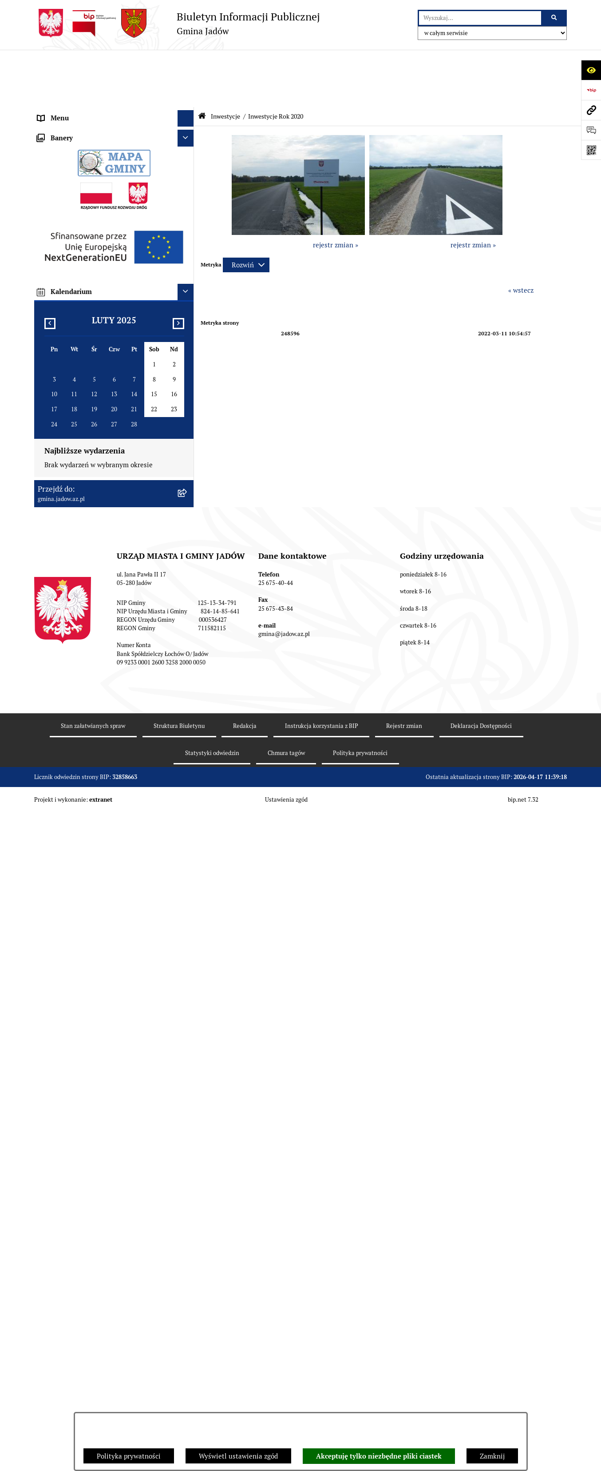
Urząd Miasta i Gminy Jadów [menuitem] (80, 77)
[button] (298, 175)
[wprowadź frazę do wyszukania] (480, 18)
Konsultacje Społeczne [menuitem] (71, 177)
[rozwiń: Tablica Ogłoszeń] (187, 194)
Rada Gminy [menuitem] (56, 111)
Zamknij (492, 1456)
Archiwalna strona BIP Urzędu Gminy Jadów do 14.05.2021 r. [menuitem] (104, 779)
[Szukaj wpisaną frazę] (554, 18)
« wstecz (521, 233)
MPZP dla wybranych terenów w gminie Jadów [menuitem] (107, 758)
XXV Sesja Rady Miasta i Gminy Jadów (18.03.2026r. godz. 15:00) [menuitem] (95, 806)
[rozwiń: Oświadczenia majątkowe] (187, 277)
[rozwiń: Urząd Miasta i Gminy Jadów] (187, 77)
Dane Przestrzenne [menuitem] (66, 260)
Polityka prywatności (129, 1456)
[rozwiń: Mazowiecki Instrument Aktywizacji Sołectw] (187, 616)
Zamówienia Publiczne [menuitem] (72, 294)
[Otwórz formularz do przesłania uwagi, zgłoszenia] (591, 130)
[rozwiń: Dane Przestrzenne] (187, 260)
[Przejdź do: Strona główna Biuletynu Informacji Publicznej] (202, 59)
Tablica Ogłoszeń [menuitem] (64, 194)
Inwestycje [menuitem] (54, 327)
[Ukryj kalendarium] (186, 985)
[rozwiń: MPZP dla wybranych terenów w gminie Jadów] (187, 758)
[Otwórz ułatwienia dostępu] (591, 70)
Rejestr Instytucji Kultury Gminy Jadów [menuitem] (97, 244)
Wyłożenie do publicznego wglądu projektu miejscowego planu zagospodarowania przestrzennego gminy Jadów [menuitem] (102, 714)
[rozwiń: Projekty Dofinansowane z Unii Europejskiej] (187, 551)
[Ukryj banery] (186, 831)
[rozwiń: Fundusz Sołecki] (187, 311)
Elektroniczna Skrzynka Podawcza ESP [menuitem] (96, 160)
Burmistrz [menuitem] (53, 127)
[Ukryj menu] (186, 61)
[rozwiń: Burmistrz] (187, 127)
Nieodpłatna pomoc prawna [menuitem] (79, 211)
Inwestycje (225, 59)
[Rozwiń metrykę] (246, 207)
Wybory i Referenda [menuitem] (67, 227)
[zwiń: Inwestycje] (187, 327)
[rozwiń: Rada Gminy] (187, 111)
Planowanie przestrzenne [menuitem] (76, 688)
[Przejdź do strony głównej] (177, 23)
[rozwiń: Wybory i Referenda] (187, 227)
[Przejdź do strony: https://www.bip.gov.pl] (591, 90)
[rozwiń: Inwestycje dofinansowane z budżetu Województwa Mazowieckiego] (187, 583)
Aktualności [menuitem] (56, 94)
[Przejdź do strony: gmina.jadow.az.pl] (591, 110)
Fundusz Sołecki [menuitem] (62, 310)
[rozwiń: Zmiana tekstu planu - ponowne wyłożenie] (187, 741)
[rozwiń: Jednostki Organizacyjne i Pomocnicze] (187, 144)
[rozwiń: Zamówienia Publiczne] (187, 294)
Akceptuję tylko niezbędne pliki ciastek (379, 1456)
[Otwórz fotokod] (591, 150)
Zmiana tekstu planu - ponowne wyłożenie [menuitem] (102, 741)
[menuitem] (114, 349)
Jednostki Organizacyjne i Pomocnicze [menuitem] (95, 144)
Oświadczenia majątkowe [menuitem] (76, 277)
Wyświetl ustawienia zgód (238, 1456)
